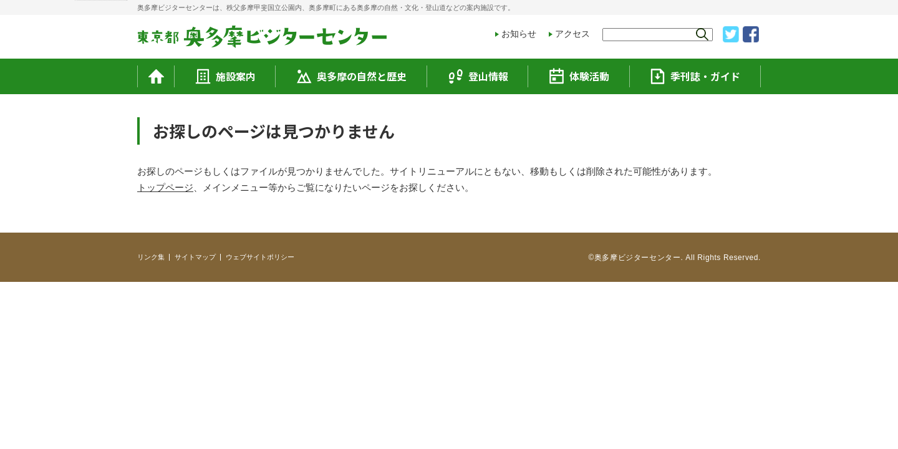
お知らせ (518, 34)
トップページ (165, 187)
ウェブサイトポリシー (260, 257)
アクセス (572, 34)
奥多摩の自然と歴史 (351, 76)
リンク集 (151, 257)
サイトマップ (195, 257)
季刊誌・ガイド (695, 76)
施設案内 (225, 76)
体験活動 (579, 76)
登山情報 (478, 76)
